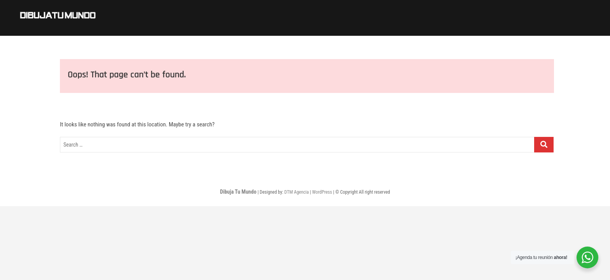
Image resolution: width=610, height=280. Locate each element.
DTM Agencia (296, 192)
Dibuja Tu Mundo (238, 192)
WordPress (322, 192)
